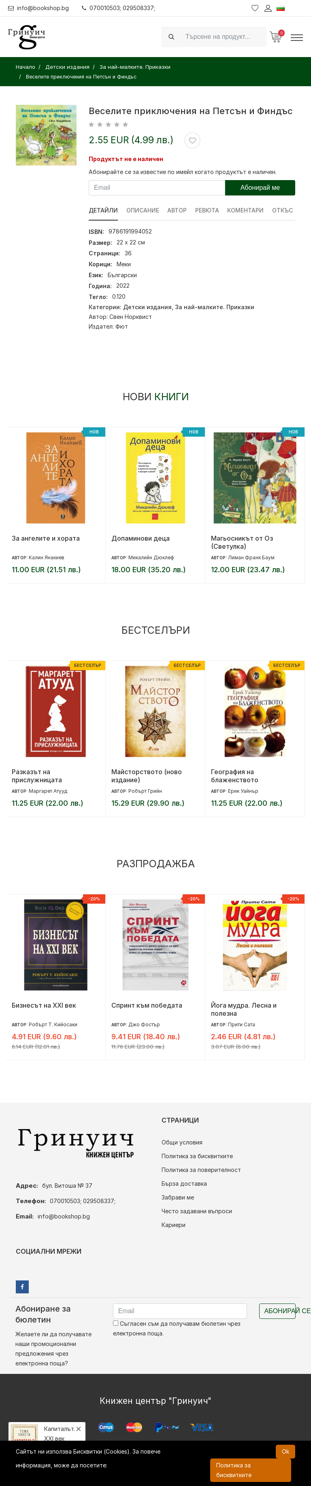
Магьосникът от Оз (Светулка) (242, 542)
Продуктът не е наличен (126, 158)
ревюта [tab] (207, 210)
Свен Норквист (130, 316)
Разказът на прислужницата (37, 776)
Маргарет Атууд (48, 791)
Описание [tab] (142, 210)
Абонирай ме (260, 187)
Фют (121, 326)
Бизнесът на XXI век (44, 1005)
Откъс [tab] (283, 210)
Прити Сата (241, 1024)
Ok (285, 1451)
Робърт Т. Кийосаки (53, 1024)
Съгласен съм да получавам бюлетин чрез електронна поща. (177, 1328)
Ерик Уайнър (243, 791)
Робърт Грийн (145, 791)
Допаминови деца (140, 538)
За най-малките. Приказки (214, 307)
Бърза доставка (184, 1183)
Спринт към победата (146, 1005)
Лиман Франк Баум (251, 557)
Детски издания (147, 307)
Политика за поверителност (201, 1169)
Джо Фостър (144, 1024)
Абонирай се (280, 1311)
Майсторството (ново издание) (146, 776)
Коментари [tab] (246, 210)
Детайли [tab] (103, 210)
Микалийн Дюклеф (151, 557)
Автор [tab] (177, 210)
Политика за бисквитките (197, 1156)
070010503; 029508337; (119, 7)
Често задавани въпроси (197, 1211)
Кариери (173, 1224)
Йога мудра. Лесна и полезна (244, 1009)
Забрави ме (178, 1197)
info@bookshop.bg (38, 7)
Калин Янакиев (46, 557)
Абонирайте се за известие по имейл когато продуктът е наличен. (183, 171)
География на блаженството (234, 776)
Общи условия (182, 1142)
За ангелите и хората (46, 538)
